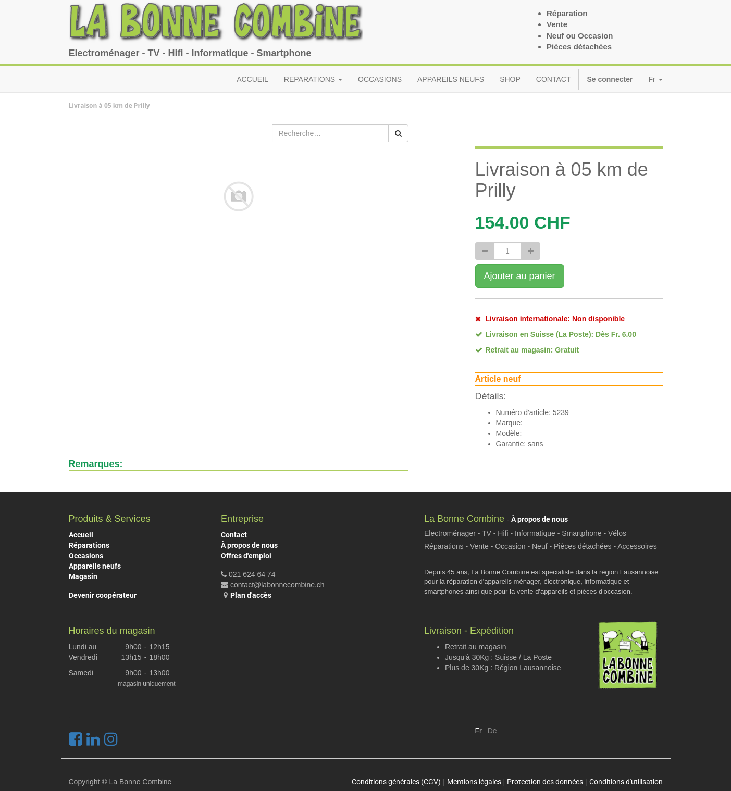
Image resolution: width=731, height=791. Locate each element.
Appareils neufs (95, 566)
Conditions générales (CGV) (396, 781)
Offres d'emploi (246, 555)
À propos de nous (249, 545)
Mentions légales (474, 781)
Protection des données (545, 781)
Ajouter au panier (519, 276)
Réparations (89, 545)
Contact (234, 535)
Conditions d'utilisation (626, 781)
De (492, 730)
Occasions (86, 555)
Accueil (81, 535)
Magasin (83, 576)
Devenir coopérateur (103, 595)
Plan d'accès (250, 595)
